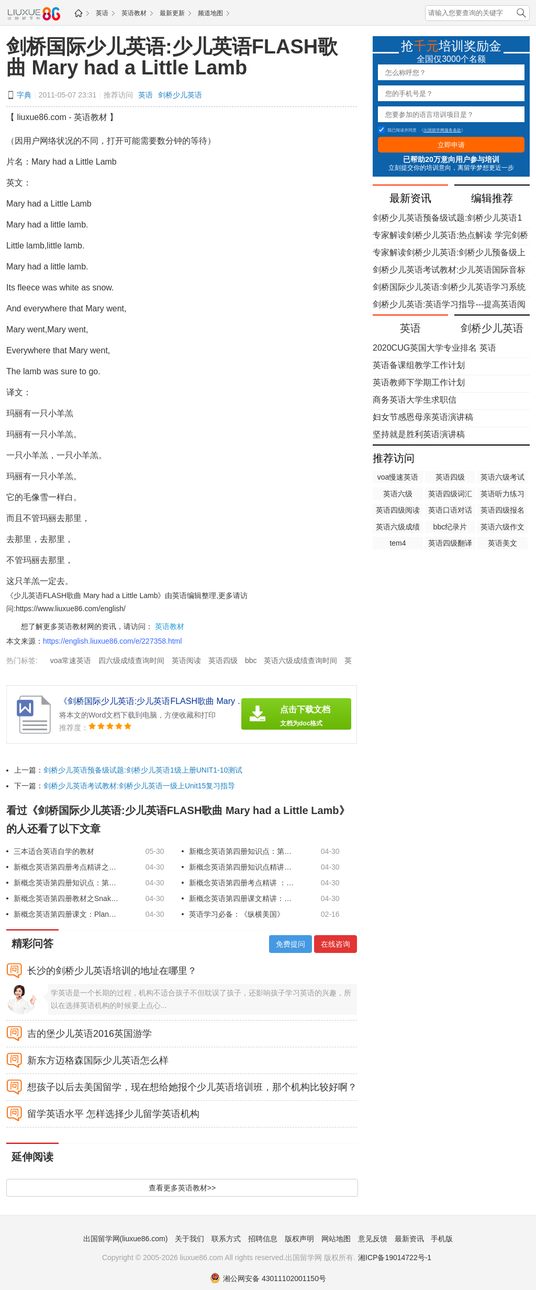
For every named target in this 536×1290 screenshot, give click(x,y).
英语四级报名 (502, 510)
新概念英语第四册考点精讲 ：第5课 (241, 883)
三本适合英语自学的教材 (54, 851)
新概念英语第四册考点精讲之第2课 (66, 867)
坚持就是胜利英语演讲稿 (419, 434)
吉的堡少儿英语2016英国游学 (89, 1033)
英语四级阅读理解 (398, 511)
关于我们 (189, 1238)
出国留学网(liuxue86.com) (125, 1238)
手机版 (442, 1238)
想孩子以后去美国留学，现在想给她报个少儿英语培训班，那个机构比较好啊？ (192, 1087)
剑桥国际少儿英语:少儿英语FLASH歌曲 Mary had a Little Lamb (172, 57)
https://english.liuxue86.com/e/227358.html (112, 641)
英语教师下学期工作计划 (419, 382)
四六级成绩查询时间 (131, 660)
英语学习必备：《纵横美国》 (236, 914)
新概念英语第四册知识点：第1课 (241, 851)
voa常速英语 (71, 660)
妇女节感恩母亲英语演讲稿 (423, 417)
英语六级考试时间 (502, 478)
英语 (102, 13)
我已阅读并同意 (397, 130)
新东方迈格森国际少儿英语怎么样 (98, 1060)
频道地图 (210, 13)
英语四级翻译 (450, 543)
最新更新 (172, 13)
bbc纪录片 (450, 527)
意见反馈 (372, 1238)
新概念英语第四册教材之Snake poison (66, 898)
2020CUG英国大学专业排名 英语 (434, 347)
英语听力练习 (502, 494)
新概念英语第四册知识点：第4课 (66, 883)
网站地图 (336, 1238)
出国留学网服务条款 (442, 130)
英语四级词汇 (450, 494)
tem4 (397, 543)
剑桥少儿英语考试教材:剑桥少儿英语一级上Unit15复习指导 (139, 786)
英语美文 (502, 543)
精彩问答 (32, 943)
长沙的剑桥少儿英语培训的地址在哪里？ (112, 971)
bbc (251, 660)
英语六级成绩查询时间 (300, 660)
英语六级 (397, 494)
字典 (24, 95)
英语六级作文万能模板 (502, 528)
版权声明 (299, 1238)
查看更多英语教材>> (182, 1188)
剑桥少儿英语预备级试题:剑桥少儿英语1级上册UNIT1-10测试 (142, 770)
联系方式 (226, 1238)
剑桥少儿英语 (180, 95)
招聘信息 (262, 1238)
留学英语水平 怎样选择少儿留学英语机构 (113, 1114)
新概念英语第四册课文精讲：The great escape (241, 898)
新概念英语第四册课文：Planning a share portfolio (66, 914)
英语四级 (223, 660)
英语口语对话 (450, 510)
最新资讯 (409, 1238)
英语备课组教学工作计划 (419, 365)
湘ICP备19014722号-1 (394, 1257)
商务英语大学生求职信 (414, 399)
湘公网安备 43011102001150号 (268, 1278)
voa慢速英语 (398, 477)
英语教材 (134, 13)
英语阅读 (186, 660)
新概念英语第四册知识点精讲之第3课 (241, 867)
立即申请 (451, 145)
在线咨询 (335, 944)
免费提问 (290, 944)
